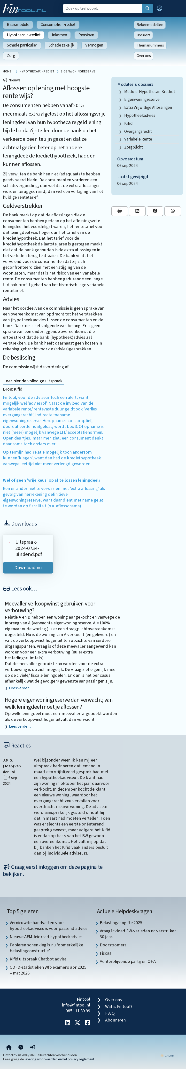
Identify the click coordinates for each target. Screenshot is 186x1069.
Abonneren (115, 1020)
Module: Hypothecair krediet (149, 92)
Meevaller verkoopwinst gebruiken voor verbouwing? (50, 607)
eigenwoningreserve (142, 99)
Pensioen (86, 35)
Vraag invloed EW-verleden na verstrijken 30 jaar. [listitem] (138, 934)
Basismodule (18, 25)
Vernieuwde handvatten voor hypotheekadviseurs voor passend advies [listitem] (48, 926)
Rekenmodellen (150, 25)
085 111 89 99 (78, 1011)
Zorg (11, 56)
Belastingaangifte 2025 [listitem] (121, 923)
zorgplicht (133, 147)
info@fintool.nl (76, 1005)
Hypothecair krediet (23, 35)
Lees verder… (20, 688)
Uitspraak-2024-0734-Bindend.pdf (28, 548)
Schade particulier (22, 45)
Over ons (144, 56)
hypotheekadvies (139, 115)
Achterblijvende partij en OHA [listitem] (128, 961)
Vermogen (94, 45)
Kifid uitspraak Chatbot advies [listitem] (38, 959)
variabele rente (138, 139)
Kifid (128, 123)
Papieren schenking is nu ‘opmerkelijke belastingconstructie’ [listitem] (46, 948)
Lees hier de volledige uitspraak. (33, 381)
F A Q (110, 1013)
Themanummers (150, 45)
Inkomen (59, 35)
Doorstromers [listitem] (113, 945)
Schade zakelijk (61, 45)
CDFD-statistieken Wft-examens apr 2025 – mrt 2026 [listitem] (48, 970)
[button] (159, 8)
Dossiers (143, 35)
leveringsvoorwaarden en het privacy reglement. (60, 1059)
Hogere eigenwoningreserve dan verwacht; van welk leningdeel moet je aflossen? (59, 703)
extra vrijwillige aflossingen (148, 107)
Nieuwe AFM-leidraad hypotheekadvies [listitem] (46, 937)
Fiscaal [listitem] (106, 953)
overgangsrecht (138, 131)
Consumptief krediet (57, 25)
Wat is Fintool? (118, 1006)
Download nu (28, 567)
